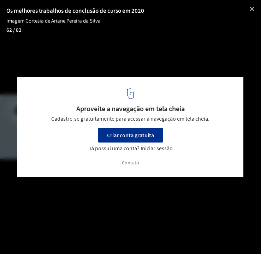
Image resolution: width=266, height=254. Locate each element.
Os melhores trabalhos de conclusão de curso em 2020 (75, 11)
